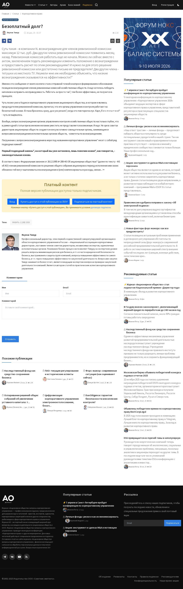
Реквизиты (118, 576)
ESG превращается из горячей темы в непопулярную (152, 437)
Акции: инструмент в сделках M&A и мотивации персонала (152, 164)
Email (65, 287)
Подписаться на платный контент (93, 201)
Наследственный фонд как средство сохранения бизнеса (18, 374)
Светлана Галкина (52, 379)
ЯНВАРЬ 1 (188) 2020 (21, 222)
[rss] (27, 557)
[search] (96, 5)
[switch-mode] (178, 5)
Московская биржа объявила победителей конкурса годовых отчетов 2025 (152, 374)
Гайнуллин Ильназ (92, 407)
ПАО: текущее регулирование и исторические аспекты (61, 372)
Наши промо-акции (169, 580)
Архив (63, 4)
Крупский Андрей (133, 155)
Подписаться (172, 523)
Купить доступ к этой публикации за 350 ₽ (44, 201)
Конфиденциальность (145, 580)
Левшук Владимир (52, 411)
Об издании (103, 576)
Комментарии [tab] (14, 277)
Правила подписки (148, 576)
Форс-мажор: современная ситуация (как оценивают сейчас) (100, 374)
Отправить (10, 339)
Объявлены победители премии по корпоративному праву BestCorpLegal (152, 410)
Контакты (131, 576)
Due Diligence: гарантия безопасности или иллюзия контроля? (100, 399)
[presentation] (26, 327)
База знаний (74, 4)
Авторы (53, 4)
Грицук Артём (91, 382)
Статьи (15, 13)
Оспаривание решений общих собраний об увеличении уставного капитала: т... (20, 399)
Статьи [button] (43, 5)
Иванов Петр (131, 118)
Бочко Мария (131, 260)
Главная (5, 13)
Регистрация (167, 4)
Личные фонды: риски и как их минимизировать (152, 126)
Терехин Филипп (11, 382)
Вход (154, 4)
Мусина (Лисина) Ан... (12, 407)
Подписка (87, 4)
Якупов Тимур (29, 234)
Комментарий (9, 300)
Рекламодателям (170, 576)
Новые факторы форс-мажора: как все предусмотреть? (147, 230)
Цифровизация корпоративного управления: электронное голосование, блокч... (61, 400)
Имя (4, 287)
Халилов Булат (132, 195)
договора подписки (100, 207)
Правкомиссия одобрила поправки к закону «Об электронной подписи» (150, 204)
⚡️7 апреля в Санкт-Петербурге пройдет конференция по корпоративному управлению (149, 92)
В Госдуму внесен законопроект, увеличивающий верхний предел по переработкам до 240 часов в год (152, 308)
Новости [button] (30, 5)
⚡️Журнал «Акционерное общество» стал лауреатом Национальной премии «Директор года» (152, 286)
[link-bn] (152, 44)
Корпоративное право (32, 13)
